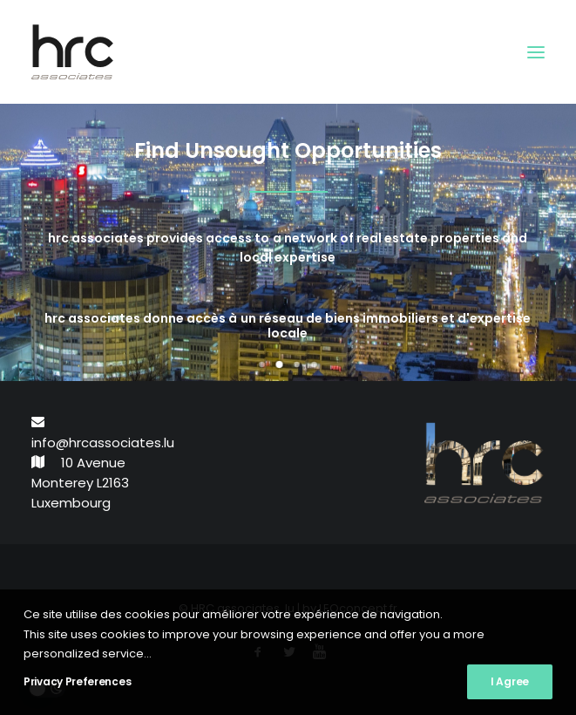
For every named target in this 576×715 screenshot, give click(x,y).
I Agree (510, 681)
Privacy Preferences (77, 681)
